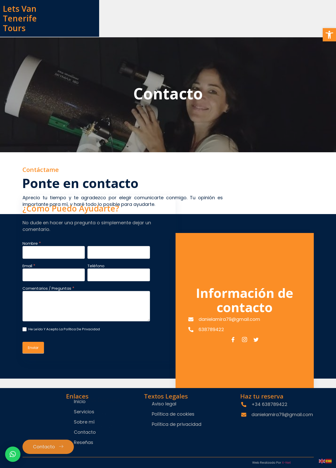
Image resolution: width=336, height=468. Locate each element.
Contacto (270, 14)
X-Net (234, 459)
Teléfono (114, 158)
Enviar (33, 239)
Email (28, 158)
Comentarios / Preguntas (48, 181)
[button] (329, 34)
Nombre (31, 136)
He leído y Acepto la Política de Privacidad (61, 221)
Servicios (211, 14)
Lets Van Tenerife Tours (69, 12)
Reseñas (299, 14)
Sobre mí (240, 14)
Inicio (186, 14)
